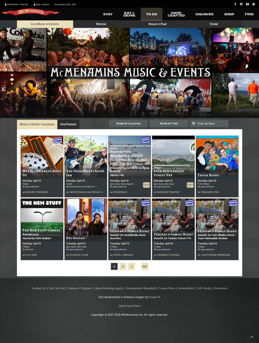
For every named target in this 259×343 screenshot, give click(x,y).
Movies (101, 24)
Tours (214, 24)
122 (144, 266)
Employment (135, 288)
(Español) (149, 288)
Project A (154, 297)
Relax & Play (158, 24)
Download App (65, 4)
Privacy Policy (166, 288)
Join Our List (57, 288)
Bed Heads (41, 4)
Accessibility (186, 288)
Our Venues (68, 124)
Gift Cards (204, 288)
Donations (220, 288)
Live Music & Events (45, 24)
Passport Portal (16, 4)
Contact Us (39, 288)
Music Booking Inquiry (109, 288)
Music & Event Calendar (37, 124)
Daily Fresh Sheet (129, 306)
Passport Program (80, 288)
